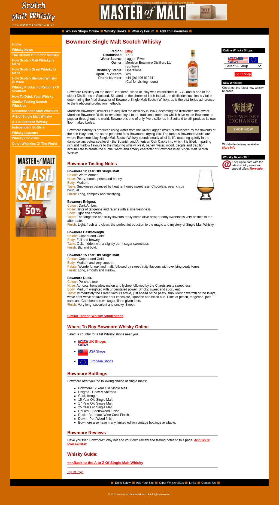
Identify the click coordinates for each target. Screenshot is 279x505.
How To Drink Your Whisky (32, 97)
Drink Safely (123, 482)
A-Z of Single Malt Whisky (32, 116)
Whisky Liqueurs (25, 133)
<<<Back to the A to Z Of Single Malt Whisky (105, 463)
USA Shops (97, 351)
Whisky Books (115, 31)
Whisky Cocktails (25, 138)
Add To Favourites (173, 31)
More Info (228, 147)
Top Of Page (75, 472)
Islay (129, 51)
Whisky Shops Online (82, 31)
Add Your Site (145, 482)
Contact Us (208, 482)
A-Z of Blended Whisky (30, 122)
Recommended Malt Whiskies (35, 111)
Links (192, 482)
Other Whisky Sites (171, 482)
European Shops (101, 361)
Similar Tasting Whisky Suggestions (95, 316)
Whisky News (22, 50)
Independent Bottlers (28, 127)
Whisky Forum (143, 31)
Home (16, 44)
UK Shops (97, 341)
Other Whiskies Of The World (34, 144)
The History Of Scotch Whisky (35, 55)
